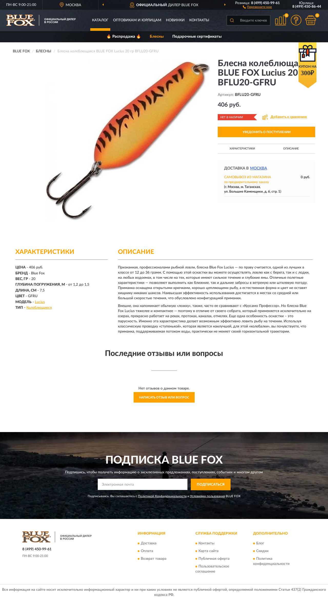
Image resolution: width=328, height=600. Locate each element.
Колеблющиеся (39, 307)
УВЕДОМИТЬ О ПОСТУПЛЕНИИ (267, 132)
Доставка (148, 543)
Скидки (262, 551)
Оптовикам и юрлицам (137, 20)
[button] (257, 6)
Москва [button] (258, 168)
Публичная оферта (214, 559)
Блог (260, 543)
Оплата (147, 551)
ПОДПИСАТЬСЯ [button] (211, 484)
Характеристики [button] (242, 148)
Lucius (40, 302)
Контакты (199, 20)
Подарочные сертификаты (197, 36)
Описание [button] (291, 148)
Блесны (157, 36)
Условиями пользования (207, 496)
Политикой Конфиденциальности (162, 496)
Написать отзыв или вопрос (164, 397)
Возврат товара (153, 559)
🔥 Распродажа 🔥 (123, 36)
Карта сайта (208, 551)
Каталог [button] (100, 20)
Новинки (175, 20)
